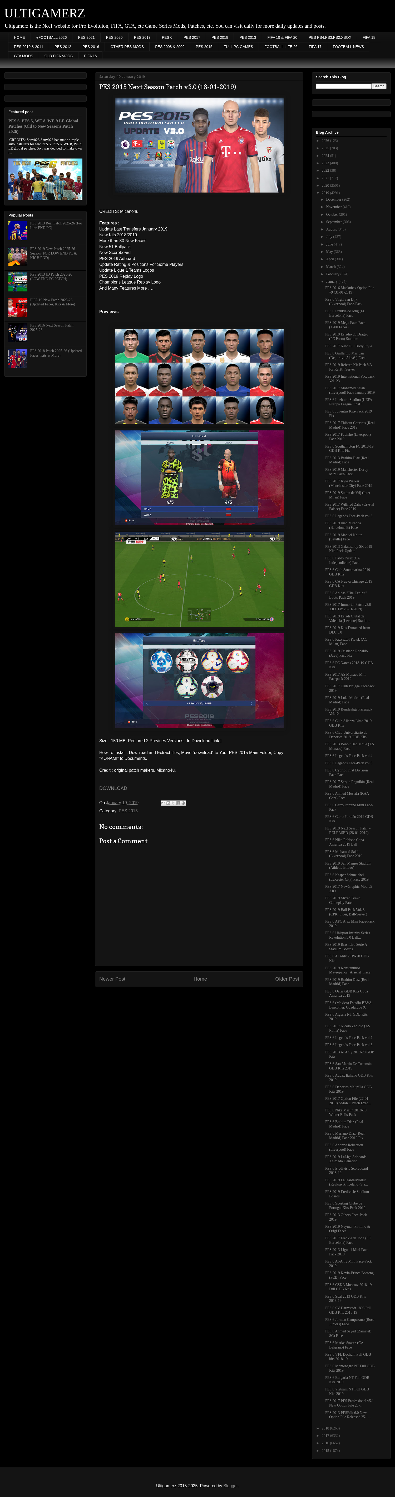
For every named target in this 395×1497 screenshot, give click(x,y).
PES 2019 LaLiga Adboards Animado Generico (346, 1159)
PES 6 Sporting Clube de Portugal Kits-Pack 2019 (345, 1205)
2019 (326, 193)
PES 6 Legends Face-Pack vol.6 (348, 1045)
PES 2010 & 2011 (28, 47)
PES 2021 (86, 37)
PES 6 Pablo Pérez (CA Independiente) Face (342, 560)
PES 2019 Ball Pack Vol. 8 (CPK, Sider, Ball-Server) (346, 912)
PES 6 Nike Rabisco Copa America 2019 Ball (344, 842)
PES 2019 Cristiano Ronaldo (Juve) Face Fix (346, 653)
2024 (326, 156)
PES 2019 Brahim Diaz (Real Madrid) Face (347, 982)
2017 (326, 1436)
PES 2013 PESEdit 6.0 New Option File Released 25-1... (348, 1415)
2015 (326, 1451)
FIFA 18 (369, 37)
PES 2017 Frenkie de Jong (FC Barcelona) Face (348, 1240)
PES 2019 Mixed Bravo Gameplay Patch (342, 900)
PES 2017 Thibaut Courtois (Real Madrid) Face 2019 (350, 425)
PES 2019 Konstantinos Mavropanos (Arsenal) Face (347, 970)
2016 (326, 1443)
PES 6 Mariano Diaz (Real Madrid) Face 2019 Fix (344, 1135)
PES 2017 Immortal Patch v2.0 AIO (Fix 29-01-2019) (348, 607)
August (332, 229)
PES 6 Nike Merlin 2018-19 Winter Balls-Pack (346, 1112)
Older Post (287, 979)
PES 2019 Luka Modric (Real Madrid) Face (347, 700)
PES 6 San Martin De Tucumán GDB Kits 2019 (348, 1066)
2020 (326, 186)
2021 (326, 178)
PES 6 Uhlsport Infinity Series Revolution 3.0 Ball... (347, 935)
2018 (326, 1428)
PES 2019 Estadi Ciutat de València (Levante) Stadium (347, 618)
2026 (326, 141)
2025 (326, 148)
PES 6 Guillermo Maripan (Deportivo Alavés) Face (345, 355)
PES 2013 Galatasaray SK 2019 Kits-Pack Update (348, 549)
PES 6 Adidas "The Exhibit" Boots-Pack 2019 (346, 595)
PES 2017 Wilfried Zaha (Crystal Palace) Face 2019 (349, 506)
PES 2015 (204, 47)
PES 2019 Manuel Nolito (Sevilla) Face (343, 537)
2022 (326, 170)
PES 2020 (114, 37)
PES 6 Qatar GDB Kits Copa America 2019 (346, 993)
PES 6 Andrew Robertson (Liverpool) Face (344, 1147)
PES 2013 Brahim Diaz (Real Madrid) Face (347, 460)
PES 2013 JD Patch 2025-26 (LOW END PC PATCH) (51, 276)
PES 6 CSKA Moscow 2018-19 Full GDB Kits (348, 1287)
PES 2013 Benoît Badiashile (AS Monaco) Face (349, 746)
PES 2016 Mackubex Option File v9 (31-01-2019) (349, 290)
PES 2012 (63, 47)
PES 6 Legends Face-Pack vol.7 (348, 1038)
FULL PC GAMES (238, 47)
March (331, 267)
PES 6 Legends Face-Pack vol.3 (348, 516)
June (330, 244)
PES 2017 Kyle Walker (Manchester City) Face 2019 (348, 483)
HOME (19, 37)
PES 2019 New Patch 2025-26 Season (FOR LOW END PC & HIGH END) (53, 253)
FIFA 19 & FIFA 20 (283, 37)
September (334, 222)
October (332, 215)
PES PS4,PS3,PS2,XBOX (330, 37)
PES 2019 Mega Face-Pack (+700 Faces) (345, 325)
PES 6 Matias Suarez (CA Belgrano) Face (344, 1345)
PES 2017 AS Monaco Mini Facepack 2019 (345, 677)
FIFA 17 (315, 47)
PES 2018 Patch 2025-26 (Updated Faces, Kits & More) (56, 353)
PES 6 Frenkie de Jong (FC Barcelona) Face (345, 313)
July (329, 237)
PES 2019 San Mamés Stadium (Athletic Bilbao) (348, 865)
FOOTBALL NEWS (348, 47)
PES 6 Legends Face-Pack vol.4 (348, 756)
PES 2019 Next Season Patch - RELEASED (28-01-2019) (348, 830)
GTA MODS (23, 56)
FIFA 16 (90, 56)
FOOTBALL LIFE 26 (281, 47)
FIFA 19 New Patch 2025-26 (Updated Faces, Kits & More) (52, 302)
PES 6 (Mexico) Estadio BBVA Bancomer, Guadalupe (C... (348, 1005)
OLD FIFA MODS (59, 56)
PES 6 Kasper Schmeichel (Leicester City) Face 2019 (347, 877)
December (334, 199)
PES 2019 (142, 37)
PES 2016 (90, 47)
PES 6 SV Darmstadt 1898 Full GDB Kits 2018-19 (348, 1310)
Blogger (230, 1486)
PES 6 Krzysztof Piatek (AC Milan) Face (346, 641)
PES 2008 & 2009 (169, 47)
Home (200, 979)
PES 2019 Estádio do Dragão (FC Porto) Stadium (346, 336)
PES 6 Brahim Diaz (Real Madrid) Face (344, 1124)
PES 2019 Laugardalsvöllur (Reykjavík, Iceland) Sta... (346, 1182)
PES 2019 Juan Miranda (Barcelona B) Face (343, 525)
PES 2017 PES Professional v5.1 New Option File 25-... (349, 1403)
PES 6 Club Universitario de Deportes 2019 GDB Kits (346, 735)
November (334, 207)
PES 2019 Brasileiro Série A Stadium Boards (346, 947)
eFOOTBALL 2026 (51, 37)
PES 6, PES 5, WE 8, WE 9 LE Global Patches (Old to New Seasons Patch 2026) (43, 126)
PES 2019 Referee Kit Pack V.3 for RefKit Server (348, 367)
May (330, 252)
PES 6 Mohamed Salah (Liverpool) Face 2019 (343, 854)
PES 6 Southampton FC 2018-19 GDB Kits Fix (349, 448)
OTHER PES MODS (127, 47)
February (333, 274)
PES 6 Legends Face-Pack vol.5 (348, 763)
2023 (326, 163)
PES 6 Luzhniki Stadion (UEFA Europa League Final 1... (348, 402)
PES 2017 (192, 37)
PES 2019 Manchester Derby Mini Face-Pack (346, 472)
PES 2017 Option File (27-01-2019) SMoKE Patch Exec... (348, 1101)
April (330, 259)
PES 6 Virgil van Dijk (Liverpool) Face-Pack (343, 302)
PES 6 (167, 37)
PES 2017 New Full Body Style (348, 346)
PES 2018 (219, 37)
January (332, 282)
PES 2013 (247, 37)
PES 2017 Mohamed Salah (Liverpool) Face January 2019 (350, 390)
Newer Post (112, 979)
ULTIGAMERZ (44, 13)
